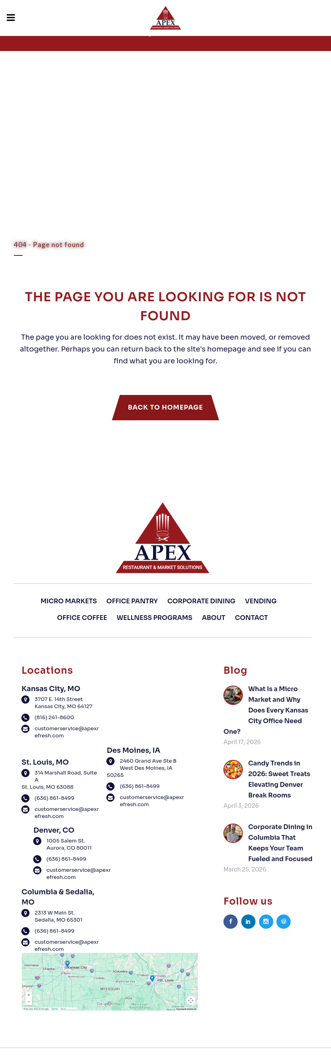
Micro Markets (68, 601)
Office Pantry (132, 601)
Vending (260, 601)
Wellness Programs (155, 618)
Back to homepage (165, 407)
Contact (251, 618)
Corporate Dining (201, 601)
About (213, 618)
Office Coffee (82, 618)
